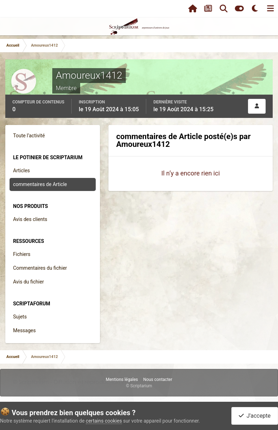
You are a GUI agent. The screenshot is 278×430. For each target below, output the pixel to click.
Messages (24, 330)
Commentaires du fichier (40, 268)
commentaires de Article (40, 184)
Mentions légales (122, 379)
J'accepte (255, 415)
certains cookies (104, 421)
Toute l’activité (29, 135)
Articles (21, 170)
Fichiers (21, 254)
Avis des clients (30, 219)
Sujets (20, 316)
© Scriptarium (139, 385)
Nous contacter (157, 379)
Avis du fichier (28, 282)
